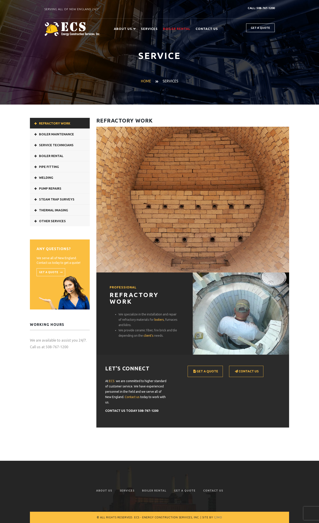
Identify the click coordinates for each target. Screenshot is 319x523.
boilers (159, 319)
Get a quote (260, 27)
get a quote (51, 272)
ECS (112, 381)
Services (149, 28)
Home (146, 81)
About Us (125, 28)
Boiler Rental (154, 490)
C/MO (218, 517)
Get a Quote (205, 371)
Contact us (132, 397)
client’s (149, 335)
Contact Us (207, 28)
